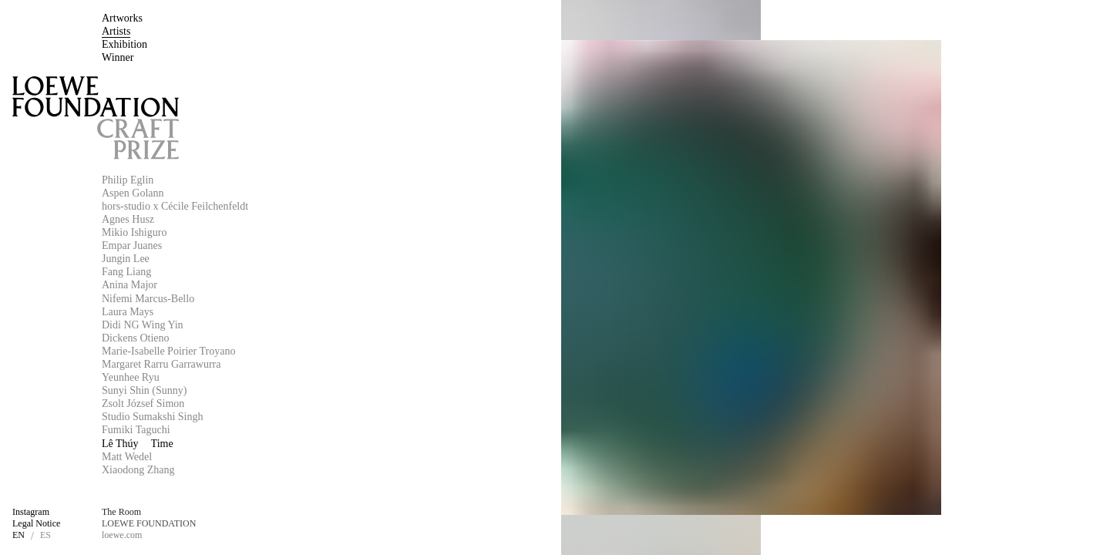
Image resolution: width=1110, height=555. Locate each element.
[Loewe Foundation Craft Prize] (95, 118)
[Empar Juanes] (249, 246)
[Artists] (116, 31)
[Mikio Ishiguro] (249, 233)
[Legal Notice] (36, 524)
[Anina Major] (249, 285)
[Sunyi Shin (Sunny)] (249, 391)
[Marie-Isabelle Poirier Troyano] (249, 351)
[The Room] (121, 512)
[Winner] (117, 58)
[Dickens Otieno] (249, 338)
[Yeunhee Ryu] (249, 378)
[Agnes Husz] (249, 220)
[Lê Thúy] (249, 444)
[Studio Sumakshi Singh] (249, 417)
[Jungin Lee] (249, 259)
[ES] (45, 535)
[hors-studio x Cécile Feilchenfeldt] (249, 206)
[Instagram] (30, 512)
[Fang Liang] (249, 272)
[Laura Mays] (249, 312)
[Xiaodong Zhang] (249, 470)
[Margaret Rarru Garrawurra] (249, 364)
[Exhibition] (124, 45)
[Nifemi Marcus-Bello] (249, 299)
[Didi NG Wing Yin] (249, 325)
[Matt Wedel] (249, 457)
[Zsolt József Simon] (249, 404)
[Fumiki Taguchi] (249, 430)
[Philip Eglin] (249, 180)
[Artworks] (122, 18)
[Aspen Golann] (249, 193)
